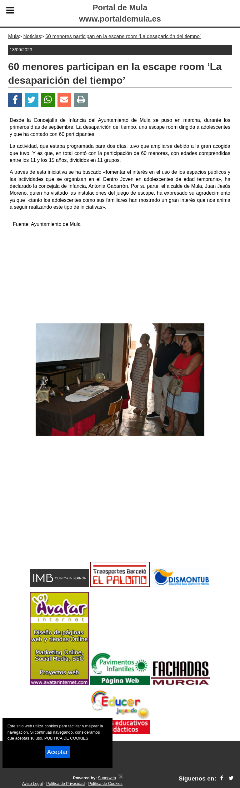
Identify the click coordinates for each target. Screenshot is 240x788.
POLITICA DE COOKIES (66, 738)
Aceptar (57, 752)
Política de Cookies (105, 783)
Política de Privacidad (65, 783)
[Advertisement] (120, 276)
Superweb (107, 778)
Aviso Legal (32, 783)
